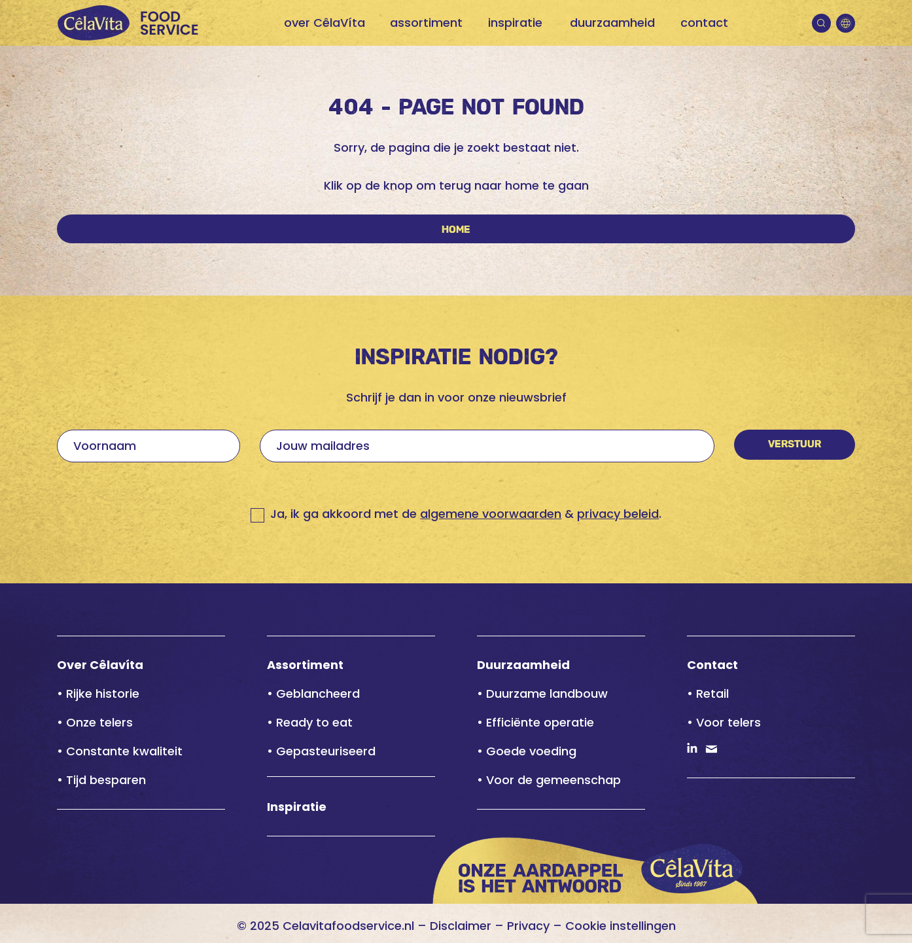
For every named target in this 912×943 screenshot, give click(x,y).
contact (704, 22)
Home (456, 230)
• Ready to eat (310, 722)
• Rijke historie (98, 693)
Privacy (528, 925)
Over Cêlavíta (100, 665)
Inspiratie (296, 806)
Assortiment (305, 665)
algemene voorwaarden (490, 514)
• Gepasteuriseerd (321, 751)
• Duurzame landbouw (542, 693)
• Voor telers (724, 722)
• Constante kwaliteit (120, 751)
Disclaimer (460, 925)
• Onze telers (95, 722)
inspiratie (515, 22)
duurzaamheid (612, 22)
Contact (712, 665)
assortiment (426, 22)
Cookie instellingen (620, 925)
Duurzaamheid (523, 665)
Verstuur (794, 444)
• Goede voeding (526, 751)
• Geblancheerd (313, 693)
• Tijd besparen (101, 780)
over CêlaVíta (324, 22)
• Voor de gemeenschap (549, 780)
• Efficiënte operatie (535, 722)
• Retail (708, 693)
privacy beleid (618, 514)
